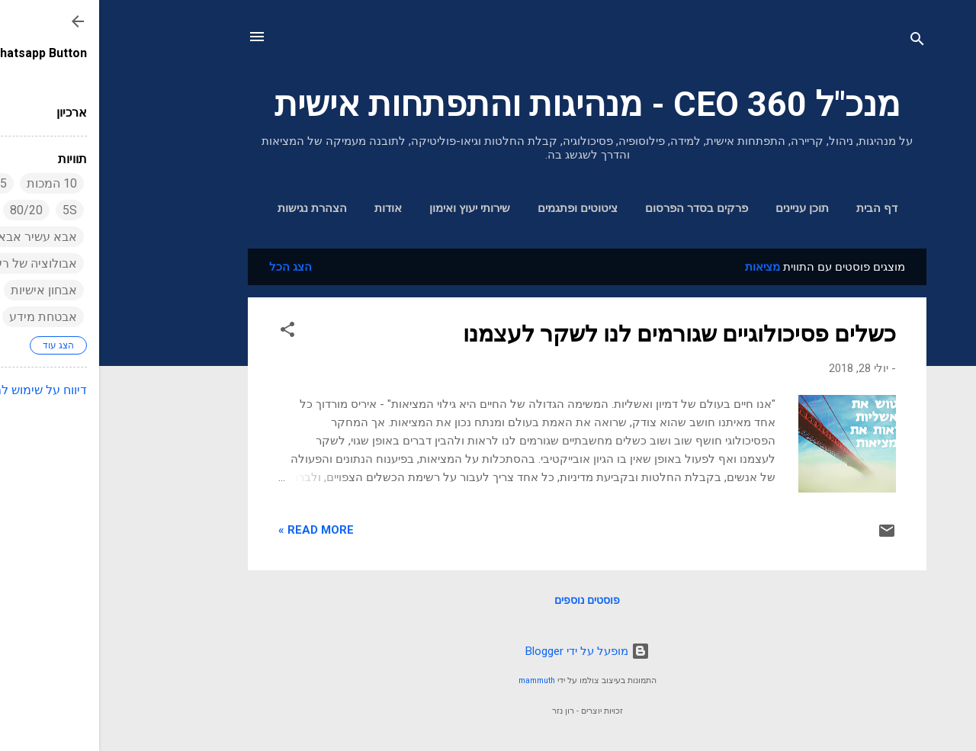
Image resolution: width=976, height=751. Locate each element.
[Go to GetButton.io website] (939, 735)
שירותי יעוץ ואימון (370, 208)
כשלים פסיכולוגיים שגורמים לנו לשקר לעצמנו (580, 333)
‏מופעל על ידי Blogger (488, 651)
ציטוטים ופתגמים (478, 208)
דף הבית (777, 208)
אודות (289, 208)
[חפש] (818, 41)
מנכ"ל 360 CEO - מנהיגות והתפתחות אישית (488, 104)
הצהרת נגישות (213, 208)
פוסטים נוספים (488, 600)
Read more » (217, 530)
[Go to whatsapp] (939, 706)
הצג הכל (191, 267)
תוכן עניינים (703, 208)
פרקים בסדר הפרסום (597, 208)
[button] (188, 332)
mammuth (437, 680)
